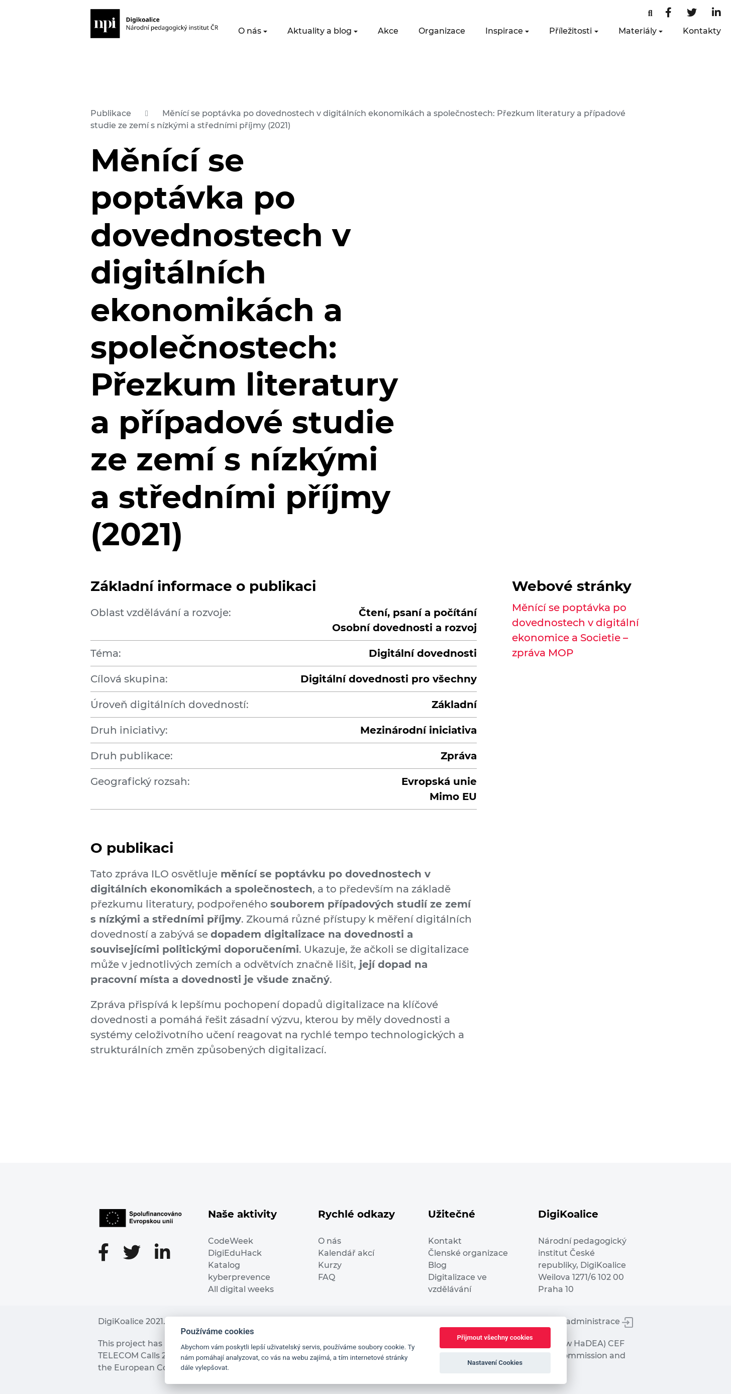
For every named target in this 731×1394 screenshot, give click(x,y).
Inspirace (504, 31)
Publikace (110, 113)
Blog (437, 1265)
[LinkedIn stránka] (716, 13)
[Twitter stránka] (692, 13)
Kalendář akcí (346, 1253)
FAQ (326, 1277)
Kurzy (330, 1265)
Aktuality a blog (319, 31)
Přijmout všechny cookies (495, 1337)
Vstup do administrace (580, 1321)
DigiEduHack (235, 1253)
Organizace (442, 31)
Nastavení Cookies (495, 1362)
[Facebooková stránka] (650, 13)
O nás (249, 31)
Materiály (637, 31)
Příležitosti (570, 31)
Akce (388, 31)
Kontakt (445, 1241)
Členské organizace (468, 1253)
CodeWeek (230, 1241)
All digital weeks (241, 1289)
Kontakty (702, 31)
